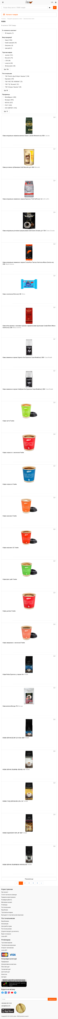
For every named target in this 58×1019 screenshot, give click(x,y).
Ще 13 (6, 111)
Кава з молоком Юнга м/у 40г (14, 294)
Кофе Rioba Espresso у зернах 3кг (15, 674)
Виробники (4, 910)
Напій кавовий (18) (11, 43)
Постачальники (6, 907)
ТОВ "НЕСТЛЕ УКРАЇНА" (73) (13, 81)
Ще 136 (6, 69)
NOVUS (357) (9, 102)
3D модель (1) (9, 33)
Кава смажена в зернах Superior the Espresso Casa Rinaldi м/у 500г (27, 357)
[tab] (29, 14)
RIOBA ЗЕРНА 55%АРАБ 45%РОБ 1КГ (16, 769)
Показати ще (29, 879)
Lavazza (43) (9, 63)
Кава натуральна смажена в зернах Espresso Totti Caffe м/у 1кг (26, 199)
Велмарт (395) (9, 100)
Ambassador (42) (10, 66)
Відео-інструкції (6, 934)
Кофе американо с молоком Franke (14, 643)
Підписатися (52, 999)
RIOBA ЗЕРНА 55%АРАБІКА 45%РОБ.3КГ (17, 864)
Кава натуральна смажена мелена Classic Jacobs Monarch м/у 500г (26, 135)
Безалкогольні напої (29, 18)
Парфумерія (5, 961)
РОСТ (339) (8, 105)
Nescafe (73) (9, 58)
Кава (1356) (8, 40)
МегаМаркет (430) (10, 97)
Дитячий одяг (5, 972)
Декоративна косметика (8, 964)
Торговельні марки (7, 912)
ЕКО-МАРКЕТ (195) (11, 108)
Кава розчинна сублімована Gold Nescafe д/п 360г (21, 167)
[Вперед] (41, 883)
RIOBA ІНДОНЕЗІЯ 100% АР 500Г (15, 833)
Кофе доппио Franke (9, 611)
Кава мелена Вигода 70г (13, 706)
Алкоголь (4, 974)
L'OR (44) (7, 60)
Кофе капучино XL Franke (11, 547)
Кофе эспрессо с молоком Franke (13, 452)
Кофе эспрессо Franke (10, 484)
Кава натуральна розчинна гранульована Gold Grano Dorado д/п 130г (29, 230)
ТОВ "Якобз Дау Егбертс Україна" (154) (17, 76)
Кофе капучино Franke (10, 516)
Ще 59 (6, 90)
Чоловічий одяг (6, 969)
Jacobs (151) (9, 55)
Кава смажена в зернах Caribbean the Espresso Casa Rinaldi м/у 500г (28, 389)
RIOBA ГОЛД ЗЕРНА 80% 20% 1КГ (15, 801)
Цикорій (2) (8, 48)
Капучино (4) (9, 45)
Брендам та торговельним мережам (12, 915)
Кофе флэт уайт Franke (10, 579)
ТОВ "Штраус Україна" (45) (13, 87)
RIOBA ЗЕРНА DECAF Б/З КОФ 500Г (16, 738)
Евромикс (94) (9, 79)
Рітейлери (4, 905)
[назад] (17, 883)
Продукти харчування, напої (14, 18)
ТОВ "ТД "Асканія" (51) (12, 84)
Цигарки (3, 977)
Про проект (4, 892)
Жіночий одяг (5, 966)
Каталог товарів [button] (10, 14)
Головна (3, 18)
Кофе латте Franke (8, 421)
